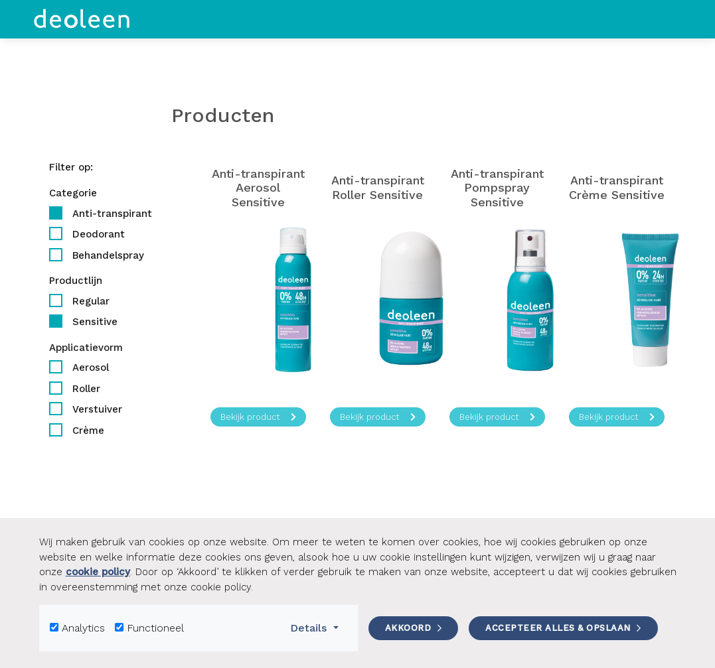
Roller (86, 389)
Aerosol (90, 367)
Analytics (83, 628)
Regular (91, 301)
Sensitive (95, 322)
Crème (88, 430)
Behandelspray (108, 255)
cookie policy (98, 572)
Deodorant (98, 234)
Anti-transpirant (112, 214)
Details (318, 627)
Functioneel (155, 628)
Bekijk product (258, 417)
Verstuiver (97, 409)
